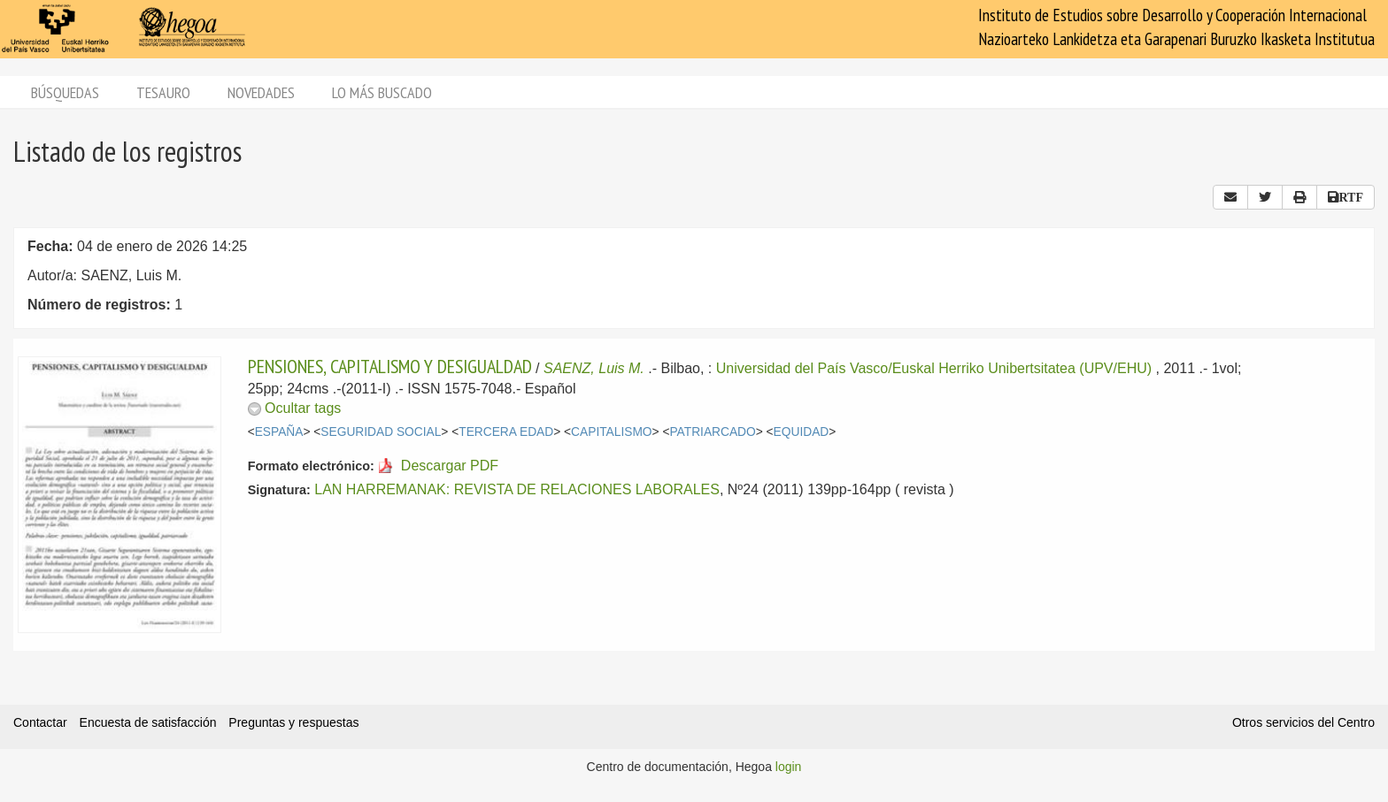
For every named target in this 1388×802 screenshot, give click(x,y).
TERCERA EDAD (506, 432)
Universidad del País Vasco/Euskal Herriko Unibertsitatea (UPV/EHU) (934, 368)
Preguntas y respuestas (293, 722)
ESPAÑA (279, 432)
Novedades (261, 92)
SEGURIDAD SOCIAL (380, 432)
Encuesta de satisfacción (148, 722)
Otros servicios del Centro (1303, 722)
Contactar (40, 722)
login (788, 767)
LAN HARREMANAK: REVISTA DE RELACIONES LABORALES (517, 489)
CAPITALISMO (611, 432)
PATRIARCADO (712, 432)
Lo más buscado (382, 92)
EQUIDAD (801, 432)
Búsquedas (65, 92)
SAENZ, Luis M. (594, 368)
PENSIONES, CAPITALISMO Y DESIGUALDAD (390, 366)
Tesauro (163, 92)
